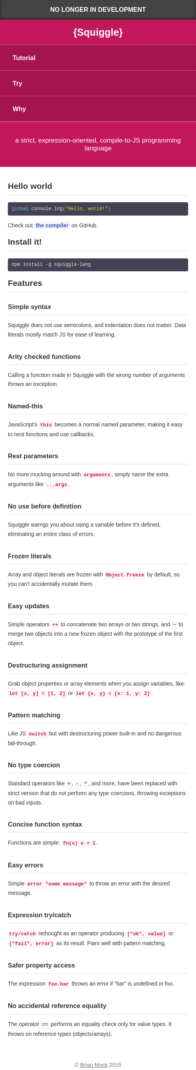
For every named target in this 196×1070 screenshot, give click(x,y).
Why (19, 108)
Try (17, 83)
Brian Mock (94, 1061)
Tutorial (24, 57)
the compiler (52, 225)
